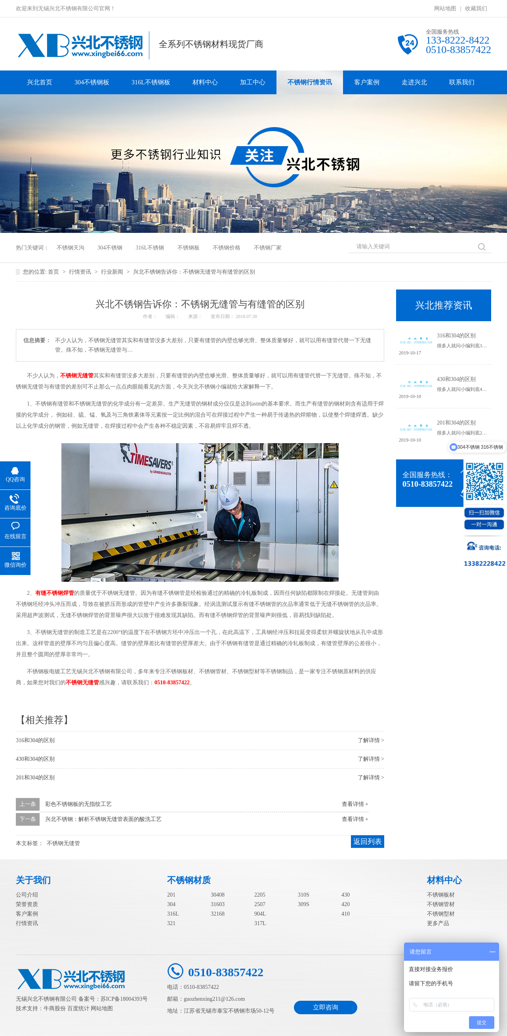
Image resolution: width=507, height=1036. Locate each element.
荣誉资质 (27, 904)
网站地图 (445, 8)
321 (171, 923)
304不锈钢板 (91, 82)
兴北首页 (39, 82)
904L (260, 914)
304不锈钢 (109, 248)
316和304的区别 (35, 740)
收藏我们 (476, 8)
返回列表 (367, 842)
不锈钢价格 (226, 248)
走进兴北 (414, 82)
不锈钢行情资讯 (310, 82)
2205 (259, 895)
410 (345, 914)
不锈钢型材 (441, 914)
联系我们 (462, 82)
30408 (218, 895)
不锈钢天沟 (70, 248)
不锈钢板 (188, 248)
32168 (218, 914)
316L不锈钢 (150, 248)
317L (260, 923)
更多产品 (438, 923)
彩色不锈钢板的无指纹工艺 (78, 804)
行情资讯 (81, 272)
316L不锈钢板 (151, 82)
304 (171, 904)
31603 (218, 904)
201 (171, 895)
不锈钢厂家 (268, 248)
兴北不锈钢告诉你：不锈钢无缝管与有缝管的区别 (194, 272)
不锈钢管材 (441, 904)
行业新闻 (113, 272)
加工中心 (252, 82)
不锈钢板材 (441, 895)
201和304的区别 (35, 778)
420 (345, 904)
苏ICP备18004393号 (124, 999)
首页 (54, 272)
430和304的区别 (35, 759)
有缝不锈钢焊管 (54, 593)
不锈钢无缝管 (76, 376)
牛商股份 (55, 1008)
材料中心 (205, 82)
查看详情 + (355, 804)
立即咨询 (325, 1007)
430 (345, 895)
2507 (259, 904)
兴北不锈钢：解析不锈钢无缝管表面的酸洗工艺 (103, 819)
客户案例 (366, 82)
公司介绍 (27, 895)
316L (173, 914)
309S (303, 904)
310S (303, 895)
